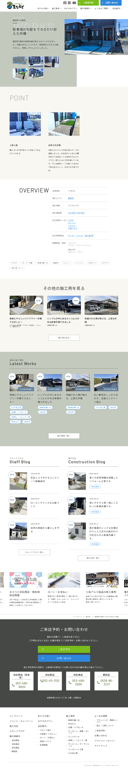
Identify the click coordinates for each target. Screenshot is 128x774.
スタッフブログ (17, 731)
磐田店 (14, 751)
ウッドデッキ (74, 737)
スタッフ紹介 (45, 730)
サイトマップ (100, 745)
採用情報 (44, 745)
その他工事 (14, 325)
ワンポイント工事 (75, 749)
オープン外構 (27, 263)
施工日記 (14, 726)
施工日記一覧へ (93, 558)
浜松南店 (15, 748)
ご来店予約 (88, 3)
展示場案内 (85, 8)
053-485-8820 (22, 685)
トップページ (16, 715)
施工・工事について (105, 725)
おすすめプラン (70, 8)
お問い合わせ (112, 3)
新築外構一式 (43, 263)
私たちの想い (43, 8)
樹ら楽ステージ (18, 268)
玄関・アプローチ (24, 325)
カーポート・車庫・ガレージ (78, 732)
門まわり (17, 327)
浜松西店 (15, 740)
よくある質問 (100, 715)
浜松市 (27, 422)
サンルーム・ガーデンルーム (78, 745)
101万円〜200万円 (76, 212)
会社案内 (116, 8)
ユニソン (72, 222)
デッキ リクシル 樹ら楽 (80, 235)
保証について (45, 741)
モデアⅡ (105, 263)
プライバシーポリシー (105, 740)
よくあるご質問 (101, 8)
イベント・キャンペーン (21, 721)
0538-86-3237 (106, 682)
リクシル (72, 225)
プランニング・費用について (107, 721)
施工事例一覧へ (64, 436)
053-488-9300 (78, 682)
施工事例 (56, 8)
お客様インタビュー (48, 734)
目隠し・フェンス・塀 (21, 417)
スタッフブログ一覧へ (34, 552)
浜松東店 (15, 744)
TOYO (71, 220)
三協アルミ (73, 228)
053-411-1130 (50, 680)
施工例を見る (64, 338)
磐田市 (71, 198)
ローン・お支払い (47, 737)
